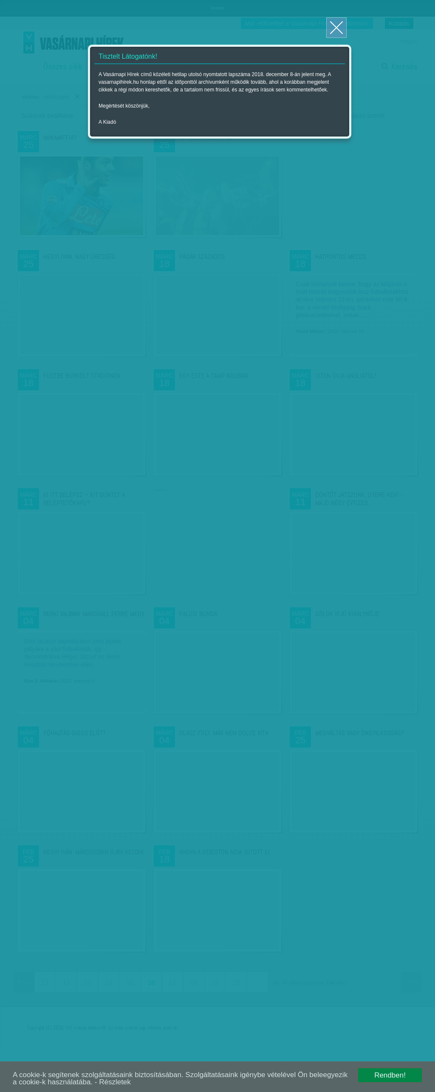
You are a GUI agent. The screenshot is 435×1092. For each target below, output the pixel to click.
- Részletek (113, 1082)
